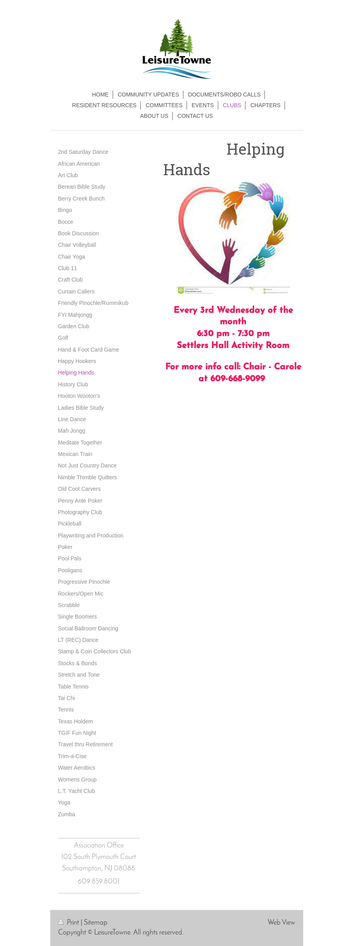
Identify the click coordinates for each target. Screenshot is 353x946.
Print (69, 923)
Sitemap (96, 923)
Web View (281, 923)
